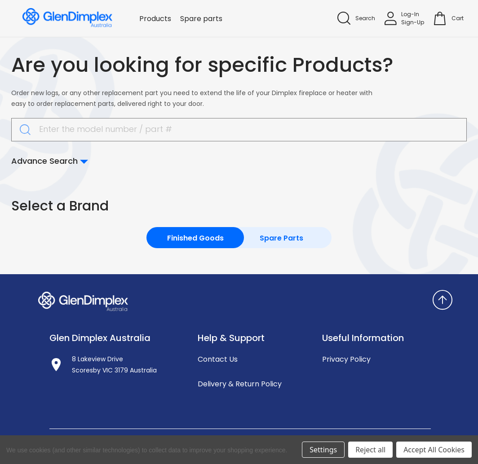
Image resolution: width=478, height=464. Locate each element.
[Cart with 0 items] (458, 18)
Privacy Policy (346, 359)
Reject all (370, 450)
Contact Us (218, 359)
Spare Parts (281, 238)
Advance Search (49, 160)
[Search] (356, 18)
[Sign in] (404, 18)
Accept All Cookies (434, 450)
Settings (323, 450)
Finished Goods (195, 238)
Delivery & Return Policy (240, 384)
